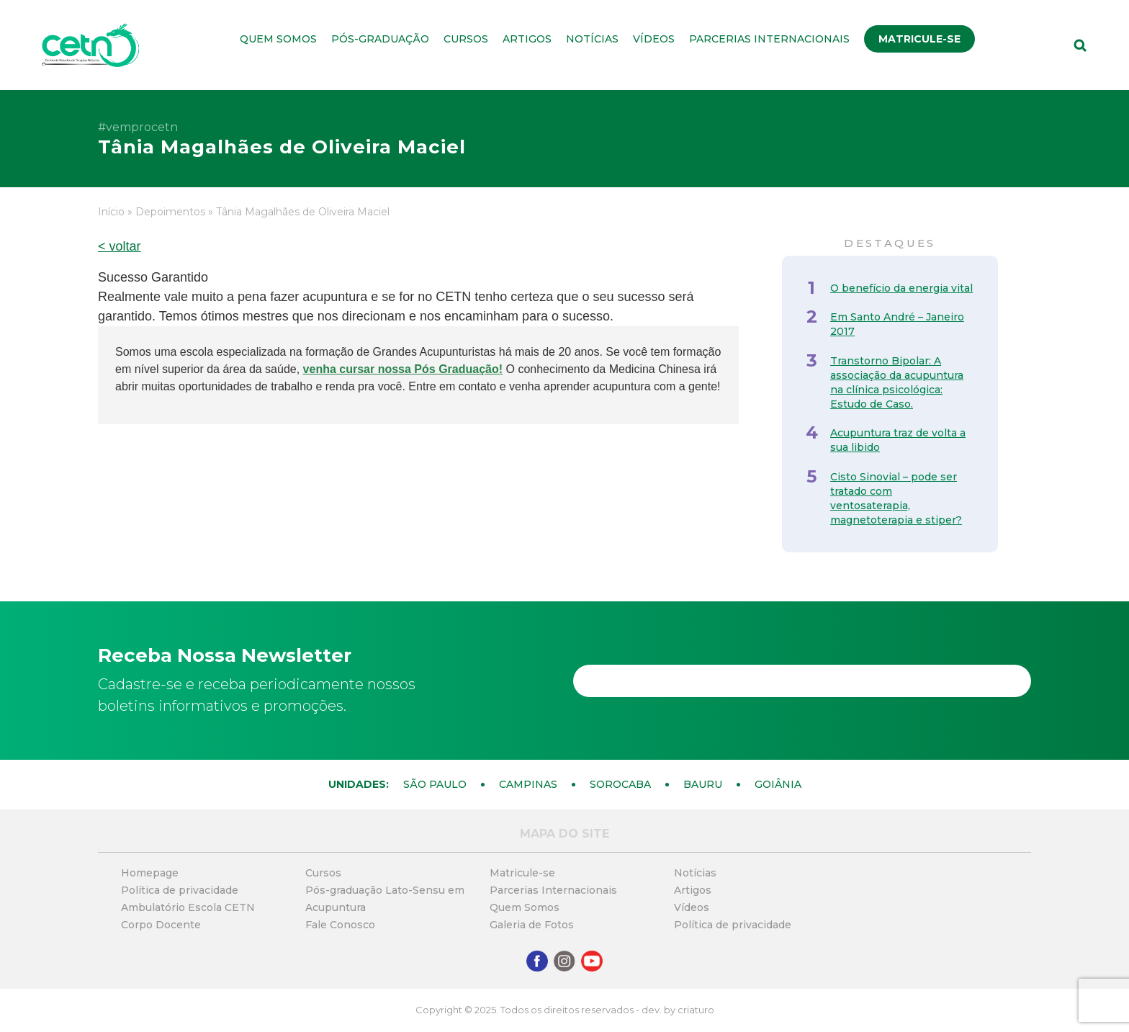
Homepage (150, 872)
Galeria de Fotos (532, 924)
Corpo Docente (161, 924)
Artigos (527, 38)
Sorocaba (620, 784)
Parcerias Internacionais (769, 38)
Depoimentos (170, 211)
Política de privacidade (179, 890)
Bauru (702, 784)
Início (111, 211)
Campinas (528, 784)
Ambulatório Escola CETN (188, 907)
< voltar (119, 246)
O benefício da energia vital (901, 288)
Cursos (466, 38)
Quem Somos (278, 38)
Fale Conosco (340, 924)
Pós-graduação (380, 38)
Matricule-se (919, 38)
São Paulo (435, 784)
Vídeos (654, 38)
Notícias (592, 38)
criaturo (696, 1009)
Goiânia (778, 784)
